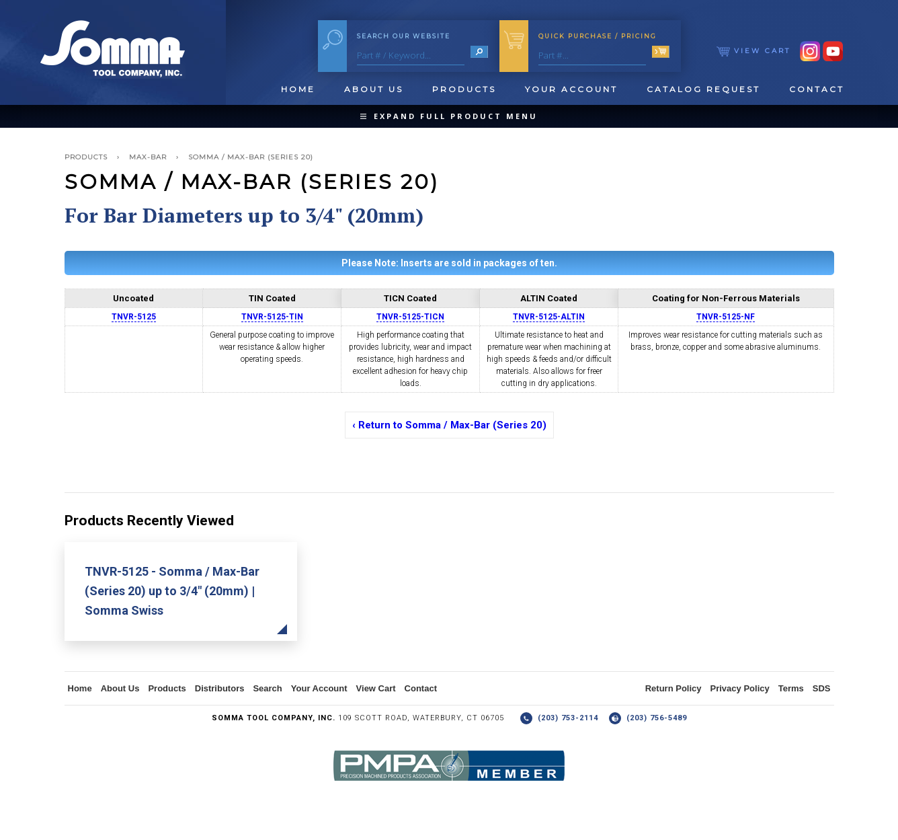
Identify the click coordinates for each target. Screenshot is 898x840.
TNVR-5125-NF (725, 316)
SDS (822, 688)
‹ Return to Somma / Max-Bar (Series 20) (449, 425)
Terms (791, 688)
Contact (816, 89)
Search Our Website (403, 36)
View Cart (753, 50)
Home (298, 89)
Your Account (571, 89)
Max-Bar (148, 157)
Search (267, 688)
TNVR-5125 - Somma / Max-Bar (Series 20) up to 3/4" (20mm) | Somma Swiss (172, 590)
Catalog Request (703, 89)
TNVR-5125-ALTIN (549, 316)
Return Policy (673, 688)
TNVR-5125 (134, 316)
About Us (373, 89)
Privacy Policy (740, 688)
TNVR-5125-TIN (272, 316)
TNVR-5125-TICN (410, 316)
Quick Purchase (597, 36)
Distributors (220, 688)
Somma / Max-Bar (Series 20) (250, 157)
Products (464, 89)
